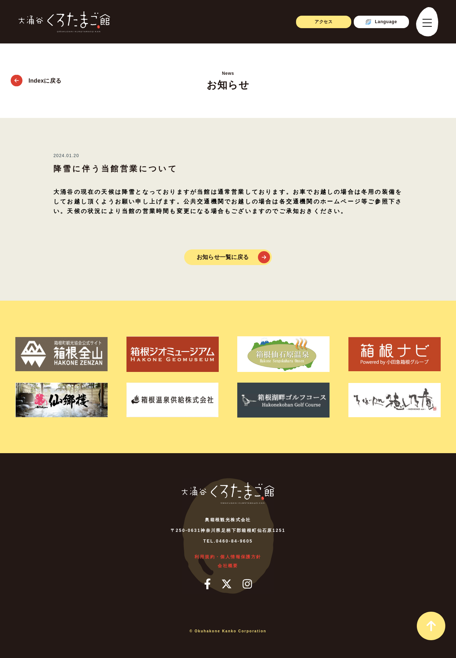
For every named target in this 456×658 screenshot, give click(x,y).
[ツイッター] (226, 584)
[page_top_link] (431, 626)
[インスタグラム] (247, 584)
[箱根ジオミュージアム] (172, 354)
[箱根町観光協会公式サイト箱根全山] (61, 354)
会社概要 (228, 566)
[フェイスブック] (207, 584)
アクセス (324, 21)
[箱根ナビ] (394, 354)
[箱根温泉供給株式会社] (172, 400)
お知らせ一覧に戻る (223, 257)
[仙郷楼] (61, 400)
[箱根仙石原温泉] (283, 354)
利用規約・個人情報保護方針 (228, 557)
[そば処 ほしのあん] (394, 400)
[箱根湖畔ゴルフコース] (283, 400)
